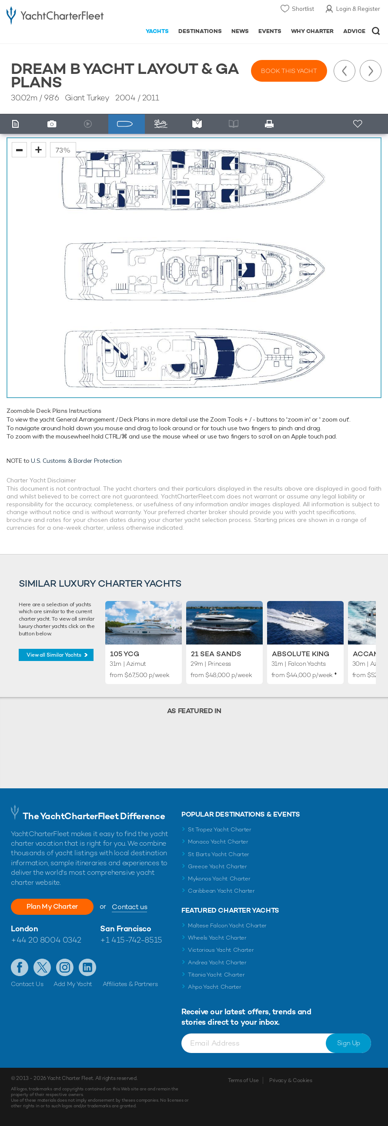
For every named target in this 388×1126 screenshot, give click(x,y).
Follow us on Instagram (65, 967)
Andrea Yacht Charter (217, 962)
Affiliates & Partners (130, 984)
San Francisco (125, 928)
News (240, 31)
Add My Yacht (73, 984)
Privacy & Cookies (290, 1080)
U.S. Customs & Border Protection (76, 461)
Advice (354, 31)
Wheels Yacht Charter (217, 937)
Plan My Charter (52, 906)
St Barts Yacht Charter (218, 854)
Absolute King (300, 653)
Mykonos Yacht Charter (219, 878)
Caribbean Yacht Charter (221, 890)
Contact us (129, 906)
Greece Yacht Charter (217, 866)
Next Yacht (370, 71)
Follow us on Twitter (42, 967)
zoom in (38, 149)
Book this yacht (289, 71)
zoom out (19, 149)
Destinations (200, 31)
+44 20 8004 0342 (46, 940)
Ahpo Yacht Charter (214, 986)
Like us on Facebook (19, 967)
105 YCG (124, 653)
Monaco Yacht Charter (218, 841)
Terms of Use (243, 1080)
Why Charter (312, 31)
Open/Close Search (376, 31)
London (24, 928)
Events (269, 31)
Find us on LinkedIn (87, 967)
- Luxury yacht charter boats (55, 16)
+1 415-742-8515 (131, 940)
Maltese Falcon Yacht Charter (227, 925)
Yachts (157, 31)
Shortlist (303, 8)
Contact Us (27, 984)
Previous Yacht (344, 71)
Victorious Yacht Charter (221, 949)
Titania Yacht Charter (216, 974)
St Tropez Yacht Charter (219, 829)
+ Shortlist (358, 124)
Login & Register (358, 8)
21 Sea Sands (216, 653)
